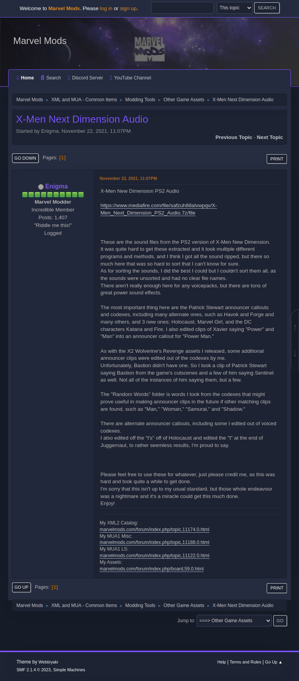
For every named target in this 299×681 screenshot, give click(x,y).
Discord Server (85, 78)
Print (276, 159)
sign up (128, 8)
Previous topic (233, 137)
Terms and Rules (245, 662)
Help (221, 662)
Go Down (25, 158)
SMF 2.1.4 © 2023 (33, 669)
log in (106, 8)
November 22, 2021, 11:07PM (128, 178)
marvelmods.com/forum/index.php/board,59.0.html (152, 569)
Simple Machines (69, 669)
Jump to (185, 620)
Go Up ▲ (274, 662)
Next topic (270, 137)
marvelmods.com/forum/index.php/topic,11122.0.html (154, 555)
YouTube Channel (130, 78)
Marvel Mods (40, 40)
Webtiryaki (48, 662)
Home (25, 78)
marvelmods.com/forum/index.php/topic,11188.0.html (154, 542)
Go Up (21, 587)
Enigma (56, 186)
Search (51, 78)
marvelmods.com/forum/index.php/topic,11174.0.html (154, 529)
